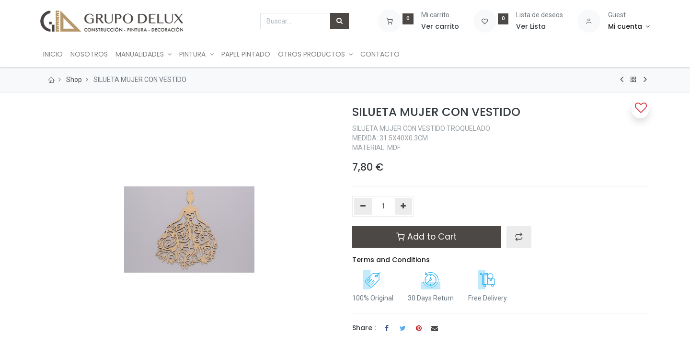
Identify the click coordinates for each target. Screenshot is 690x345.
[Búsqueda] (339, 21)
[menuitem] (54, 54)
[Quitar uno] (363, 206)
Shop (74, 79)
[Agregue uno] (404, 206)
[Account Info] (629, 27)
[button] (518, 236)
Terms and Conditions (391, 259)
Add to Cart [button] (426, 236)
